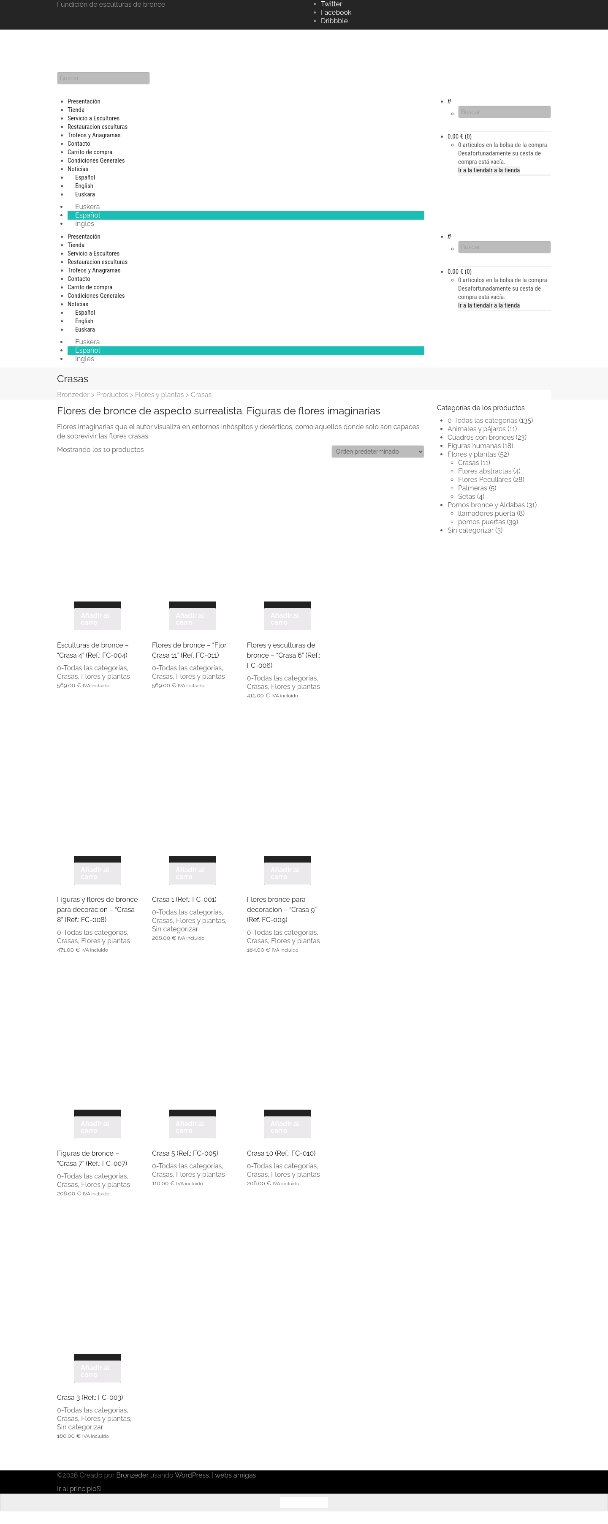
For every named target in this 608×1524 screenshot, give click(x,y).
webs (223, 1475)
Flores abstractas (484, 471)
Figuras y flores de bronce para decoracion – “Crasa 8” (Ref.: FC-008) (97, 909)
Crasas (67, 676)
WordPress (192, 1475)
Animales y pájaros (477, 429)
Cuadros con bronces (481, 437)
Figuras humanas (474, 446)
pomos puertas (481, 522)
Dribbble (334, 21)
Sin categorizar (175, 929)
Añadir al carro (95, 619)
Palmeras (472, 488)
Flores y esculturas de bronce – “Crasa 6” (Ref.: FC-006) (283, 655)
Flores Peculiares (484, 480)
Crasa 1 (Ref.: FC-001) (184, 899)
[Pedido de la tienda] (377, 451)
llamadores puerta (486, 513)
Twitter (331, 4)
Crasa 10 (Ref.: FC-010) (281, 1153)
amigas (244, 1475)
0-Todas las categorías (92, 668)
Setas (466, 497)
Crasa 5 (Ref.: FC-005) (185, 1153)
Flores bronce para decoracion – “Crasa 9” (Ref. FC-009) (282, 909)
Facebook (336, 12)
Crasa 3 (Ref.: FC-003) (90, 1397)
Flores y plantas (105, 676)
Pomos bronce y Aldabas (486, 505)
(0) (460, 136)
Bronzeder (133, 1475)
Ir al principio (78, 1489)
